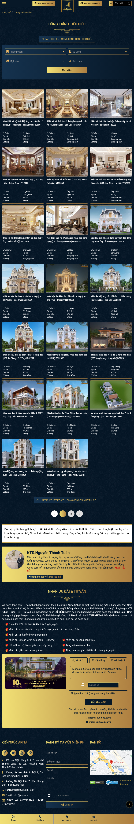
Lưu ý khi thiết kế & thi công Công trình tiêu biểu (67, 500)
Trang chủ (6, 12)
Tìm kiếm (67, 70)
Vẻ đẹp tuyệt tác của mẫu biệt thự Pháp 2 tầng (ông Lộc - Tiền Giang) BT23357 (111, 415)
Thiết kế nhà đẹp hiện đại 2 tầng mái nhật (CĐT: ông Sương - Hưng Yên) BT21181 (111, 357)
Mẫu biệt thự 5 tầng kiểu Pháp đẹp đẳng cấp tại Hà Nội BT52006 (67, 357)
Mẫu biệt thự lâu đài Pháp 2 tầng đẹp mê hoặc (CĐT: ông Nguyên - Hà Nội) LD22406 (67, 415)
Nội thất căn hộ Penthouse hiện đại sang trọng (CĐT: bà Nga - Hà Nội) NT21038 (67, 240)
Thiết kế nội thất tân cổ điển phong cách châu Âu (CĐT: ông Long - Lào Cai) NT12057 (67, 123)
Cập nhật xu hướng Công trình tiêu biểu (67, 39)
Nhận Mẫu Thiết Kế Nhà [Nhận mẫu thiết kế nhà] (90, 3)
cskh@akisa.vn (21, 795)
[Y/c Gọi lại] (67, 819)
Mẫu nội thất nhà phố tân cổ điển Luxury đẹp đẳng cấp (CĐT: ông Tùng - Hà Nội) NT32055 (111, 181)
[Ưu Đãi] (93, 819)
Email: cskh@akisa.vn (98, 722)
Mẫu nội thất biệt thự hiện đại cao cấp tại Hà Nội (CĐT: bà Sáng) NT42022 (111, 123)
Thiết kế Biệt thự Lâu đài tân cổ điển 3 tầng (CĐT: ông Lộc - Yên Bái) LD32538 (111, 298)
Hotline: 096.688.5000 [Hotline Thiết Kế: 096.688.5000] (98, 717)
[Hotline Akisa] (40, 819)
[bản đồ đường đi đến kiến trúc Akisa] (111, 762)
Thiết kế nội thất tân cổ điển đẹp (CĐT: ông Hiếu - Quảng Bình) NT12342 (23, 181)
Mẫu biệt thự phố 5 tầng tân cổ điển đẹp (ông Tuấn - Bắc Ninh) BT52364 (23, 473)
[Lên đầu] (129, 804)
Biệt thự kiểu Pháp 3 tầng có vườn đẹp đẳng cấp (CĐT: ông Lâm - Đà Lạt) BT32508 (111, 240)
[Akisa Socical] (5, 753)
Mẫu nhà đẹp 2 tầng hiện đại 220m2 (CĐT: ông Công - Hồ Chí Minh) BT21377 (23, 415)
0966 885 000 (26, 790)
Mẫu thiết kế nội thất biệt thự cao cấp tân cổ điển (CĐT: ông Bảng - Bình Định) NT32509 (23, 123)
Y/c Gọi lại (67, 820)
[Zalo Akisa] (13, 819)
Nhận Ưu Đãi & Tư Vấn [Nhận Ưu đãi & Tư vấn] (43, 3)
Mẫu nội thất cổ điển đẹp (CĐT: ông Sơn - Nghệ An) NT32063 (67, 181)
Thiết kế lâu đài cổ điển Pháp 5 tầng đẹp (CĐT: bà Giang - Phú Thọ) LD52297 (23, 357)
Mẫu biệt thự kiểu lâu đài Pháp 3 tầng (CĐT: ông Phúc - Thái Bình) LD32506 (67, 298)
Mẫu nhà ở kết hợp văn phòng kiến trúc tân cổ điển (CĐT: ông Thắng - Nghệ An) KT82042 (67, 473)
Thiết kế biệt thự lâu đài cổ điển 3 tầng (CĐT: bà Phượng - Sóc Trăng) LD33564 (23, 298)
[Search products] (128, 4)
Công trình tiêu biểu (24, 12)
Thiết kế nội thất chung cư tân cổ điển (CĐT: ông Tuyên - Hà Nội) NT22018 (23, 240)
